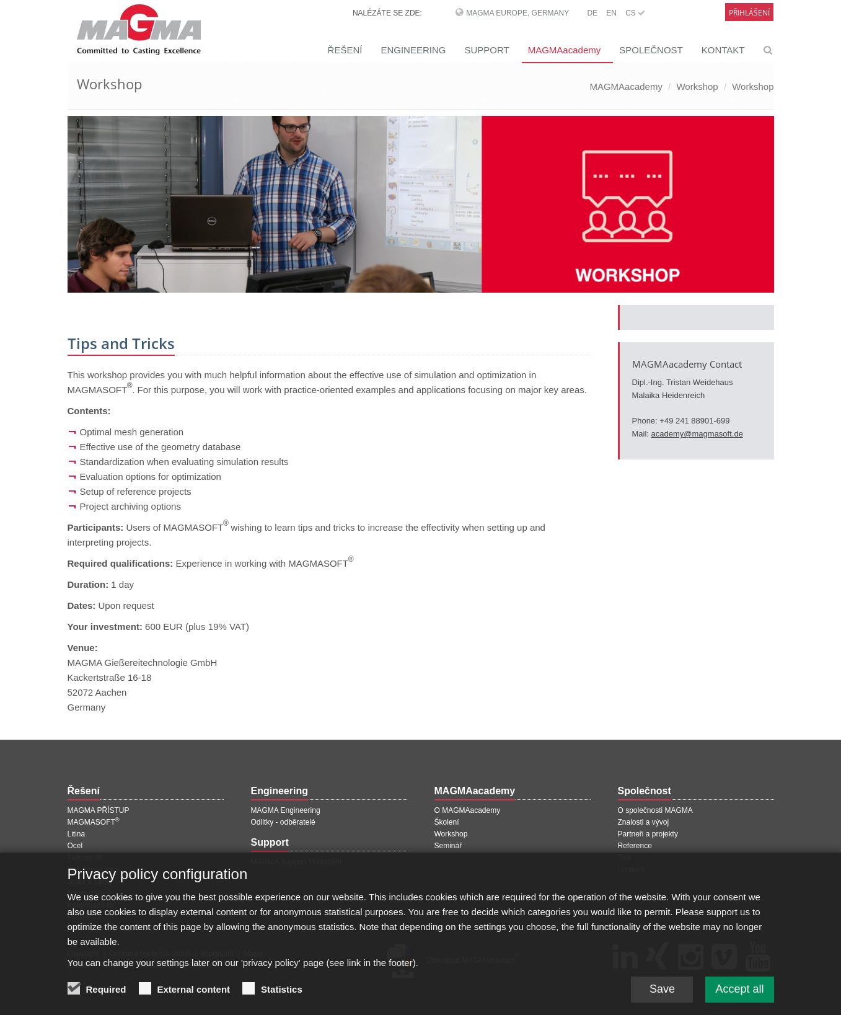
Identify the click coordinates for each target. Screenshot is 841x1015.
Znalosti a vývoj (643, 822)
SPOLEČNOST (651, 50)
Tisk (625, 857)
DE (592, 13)
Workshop (697, 86)
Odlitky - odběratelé (283, 822)
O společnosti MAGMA (655, 810)
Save (662, 999)
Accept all (739, 999)
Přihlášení (749, 12)
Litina (77, 834)
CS (635, 13)
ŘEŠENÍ (345, 50)
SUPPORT (486, 50)
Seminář (448, 845)
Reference (635, 845)
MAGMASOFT (94, 822)
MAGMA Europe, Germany (517, 13)
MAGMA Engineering (285, 810)
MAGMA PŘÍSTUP (99, 810)
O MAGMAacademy (467, 810)
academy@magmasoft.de (697, 433)
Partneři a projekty (648, 834)
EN (611, 13)
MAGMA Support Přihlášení (296, 862)
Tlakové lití (85, 857)
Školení (446, 822)
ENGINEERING (413, 50)
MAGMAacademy (564, 50)
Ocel (75, 845)
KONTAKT (723, 50)
